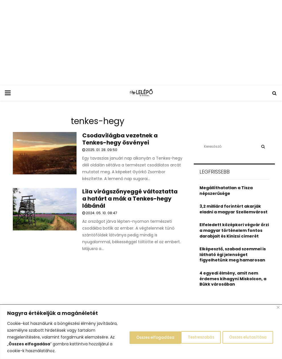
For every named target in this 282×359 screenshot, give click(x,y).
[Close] (278, 307)
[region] (141, 332)
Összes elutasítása (187, 337)
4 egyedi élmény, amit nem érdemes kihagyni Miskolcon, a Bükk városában (232, 278)
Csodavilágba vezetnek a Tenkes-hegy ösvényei (120, 139)
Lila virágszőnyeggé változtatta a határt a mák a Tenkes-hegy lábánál (130, 198)
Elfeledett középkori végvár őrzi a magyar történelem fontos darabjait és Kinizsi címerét (234, 230)
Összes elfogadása (246, 337)
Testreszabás (134, 337)
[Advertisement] (141, 42)
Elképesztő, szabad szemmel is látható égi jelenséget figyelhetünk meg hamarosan (232, 254)
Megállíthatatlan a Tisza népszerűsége (226, 190)
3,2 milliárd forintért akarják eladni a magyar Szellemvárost (233, 209)
